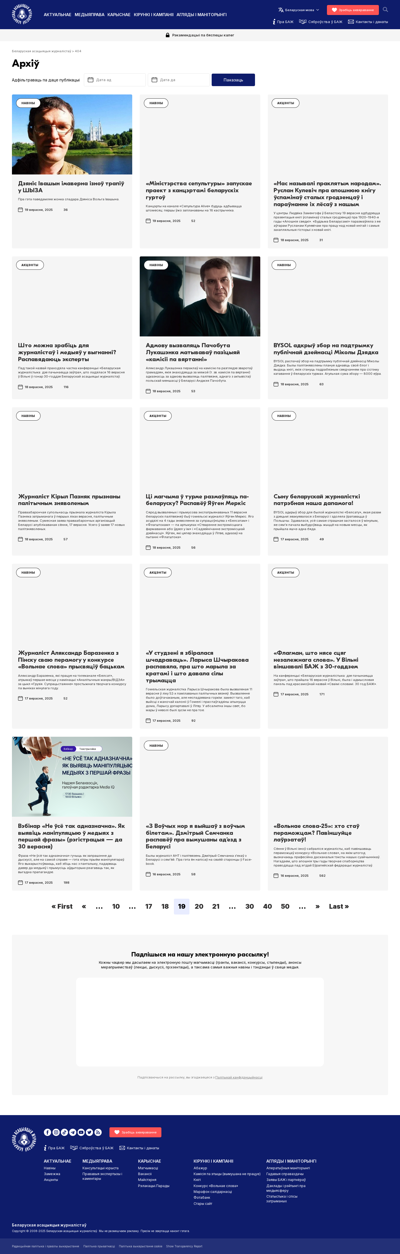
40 (267, 907)
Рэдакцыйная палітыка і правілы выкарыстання (45, 1246)
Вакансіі (145, 1174)
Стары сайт (203, 1203)
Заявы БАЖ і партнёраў (286, 1180)
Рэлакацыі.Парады (153, 1186)
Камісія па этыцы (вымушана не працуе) (227, 1174)
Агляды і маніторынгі (202, 14)
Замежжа (52, 1174)
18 (165, 907)
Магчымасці (148, 1168)
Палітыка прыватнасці (99, 1246)
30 (249, 907)
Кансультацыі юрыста (100, 1168)
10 (116, 907)
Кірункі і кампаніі (154, 14)
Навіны (50, 1168)
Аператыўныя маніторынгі (288, 1168)
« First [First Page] (61, 907)
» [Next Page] (317, 907)
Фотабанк (202, 1197)
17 (148, 907)
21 (215, 907)
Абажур (200, 1168)
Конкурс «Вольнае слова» (216, 1186)
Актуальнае (57, 14)
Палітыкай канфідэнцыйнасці (238, 1077)
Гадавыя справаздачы (285, 1174)
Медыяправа (89, 14)
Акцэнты (51, 1180)
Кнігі (197, 1180)
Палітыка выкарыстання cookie (140, 1246)
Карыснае (119, 14)
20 (199, 907)
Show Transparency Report (184, 1246)
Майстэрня (147, 1180)
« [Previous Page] (84, 907)
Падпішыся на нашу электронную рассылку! (200, 954)
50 (285, 907)
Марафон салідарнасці (213, 1192)
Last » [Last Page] (339, 907)
